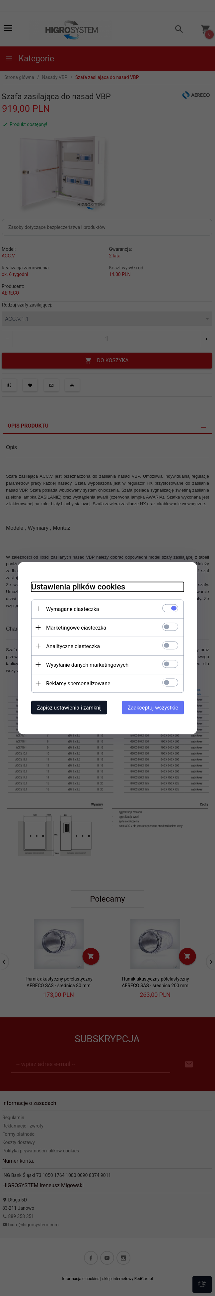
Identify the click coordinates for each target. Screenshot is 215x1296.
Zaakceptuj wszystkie (153, 707)
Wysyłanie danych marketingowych (87, 664)
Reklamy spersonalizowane (78, 683)
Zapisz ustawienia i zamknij (69, 707)
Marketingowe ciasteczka (76, 627)
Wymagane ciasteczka (72, 609)
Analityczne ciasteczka (73, 646)
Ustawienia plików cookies (78, 586)
